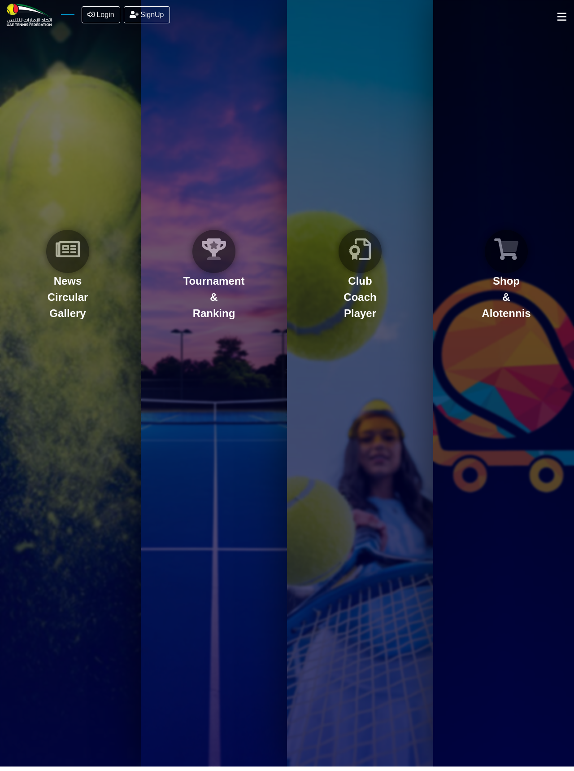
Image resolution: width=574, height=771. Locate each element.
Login (100, 14)
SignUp (147, 14)
